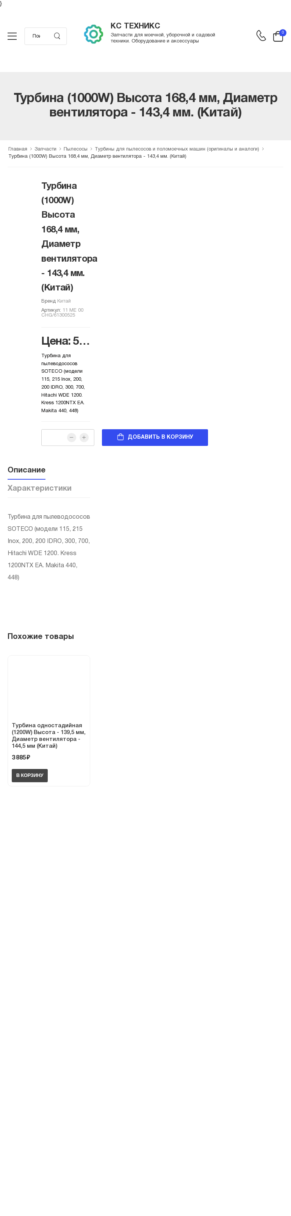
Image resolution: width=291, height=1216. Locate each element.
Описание (26, 470)
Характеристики (40, 488)
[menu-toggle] (12, 36)
